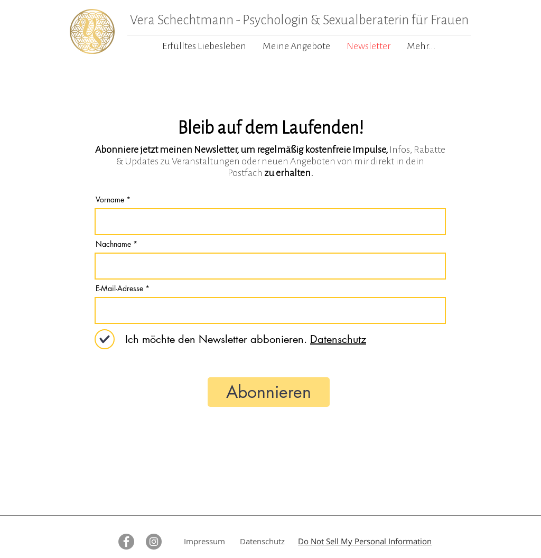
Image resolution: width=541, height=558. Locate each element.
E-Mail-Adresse (119, 288)
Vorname (110, 199)
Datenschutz (262, 541)
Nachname (113, 244)
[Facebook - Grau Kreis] (126, 542)
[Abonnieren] (269, 392)
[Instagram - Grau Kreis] (154, 542)
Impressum (204, 541)
